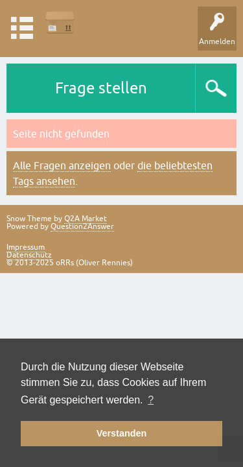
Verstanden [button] (122, 433)
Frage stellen (101, 88)
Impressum (25, 247)
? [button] (151, 399)
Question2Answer (82, 226)
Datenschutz (29, 254)
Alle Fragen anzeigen (62, 165)
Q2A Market (85, 218)
